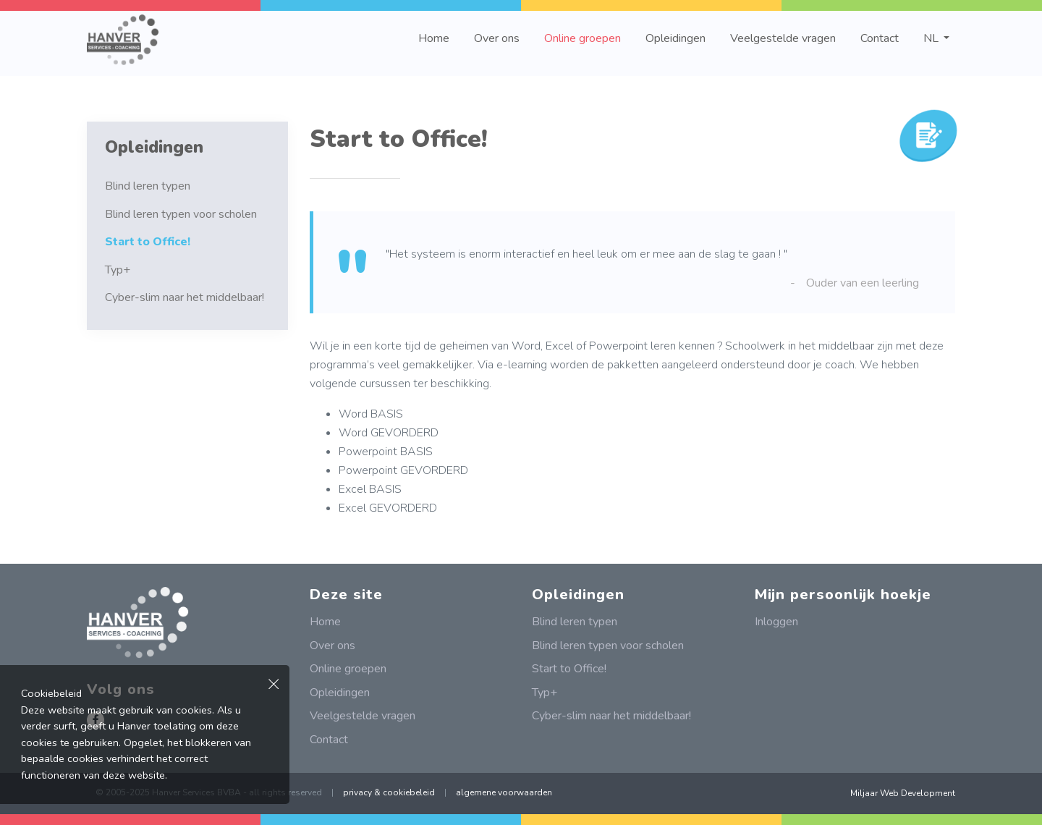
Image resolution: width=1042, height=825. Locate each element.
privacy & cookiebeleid (389, 792)
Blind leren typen (147, 186)
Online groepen (582, 38)
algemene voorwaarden (504, 792)
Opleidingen (675, 38)
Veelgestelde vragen (783, 38)
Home (433, 38)
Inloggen (776, 622)
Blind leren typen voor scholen (181, 214)
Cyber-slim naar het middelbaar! (184, 297)
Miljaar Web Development (902, 793)
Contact (879, 38)
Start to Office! (147, 242)
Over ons (497, 38)
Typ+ (117, 270)
